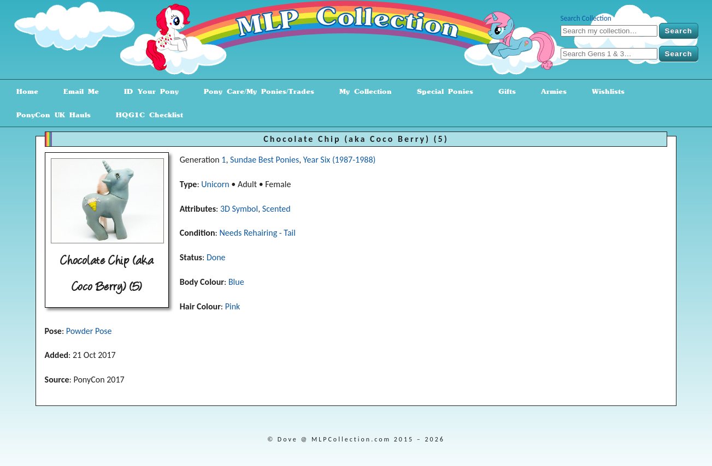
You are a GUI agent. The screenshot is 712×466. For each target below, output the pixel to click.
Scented (276, 209)
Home (23, 91)
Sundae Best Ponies (264, 159)
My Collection (362, 91)
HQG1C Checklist (145, 115)
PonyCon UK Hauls (50, 115)
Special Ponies (441, 91)
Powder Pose (89, 331)
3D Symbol (239, 209)
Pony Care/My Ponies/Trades (255, 91)
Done (216, 257)
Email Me (77, 91)
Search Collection (586, 18)
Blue (236, 282)
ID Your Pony (147, 91)
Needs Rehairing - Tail (257, 233)
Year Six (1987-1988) (339, 159)
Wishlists (604, 91)
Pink (232, 306)
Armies (550, 91)
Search (678, 31)
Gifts (503, 91)
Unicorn (215, 184)
